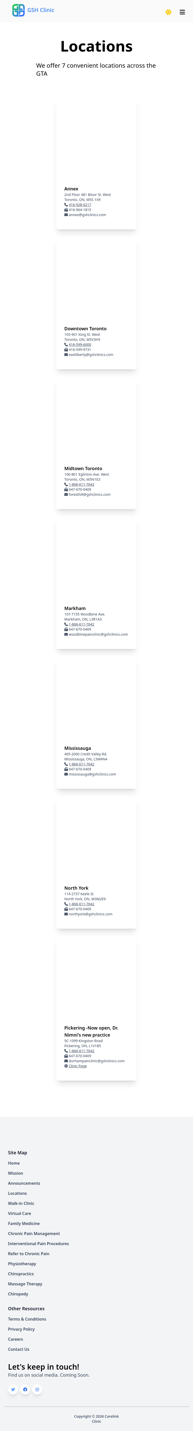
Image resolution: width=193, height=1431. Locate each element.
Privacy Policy (21, 1329)
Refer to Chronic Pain (28, 1253)
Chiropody (18, 1294)
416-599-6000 (80, 344)
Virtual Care (19, 1213)
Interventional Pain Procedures (38, 1243)
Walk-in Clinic (21, 1203)
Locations (17, 1193)
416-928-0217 (80, 204)
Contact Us (18, 1349)
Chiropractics (21, 1274)
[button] (169, 12)
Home (14, 1163)
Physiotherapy (22, 1263)
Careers (15, 1339)
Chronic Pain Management (34, 1233)
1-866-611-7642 (81, 484)
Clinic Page (78, 1066)
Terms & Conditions (27, 1319)
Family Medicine (24, 1223)
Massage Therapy (25, 1284)
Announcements (24, 1183)
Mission (15, 1173)
